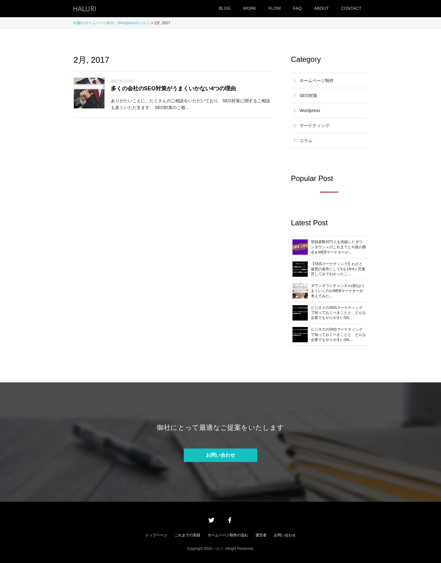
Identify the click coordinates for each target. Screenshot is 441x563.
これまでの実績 (187, 535)
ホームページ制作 (317, 80)
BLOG (225, 8)
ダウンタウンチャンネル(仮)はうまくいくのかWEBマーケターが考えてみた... (338, 290)
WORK (249, 8)
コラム (306, 140)
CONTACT (351, 8)
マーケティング (315, 125)
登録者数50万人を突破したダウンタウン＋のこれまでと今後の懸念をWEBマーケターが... (338, 247)
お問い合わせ (220, 455)
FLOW (275, 8)
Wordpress (310, 110)
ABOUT (321, 8)
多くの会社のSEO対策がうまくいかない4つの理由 (173, 88)
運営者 (260, 535)
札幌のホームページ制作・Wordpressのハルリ (112, 23)
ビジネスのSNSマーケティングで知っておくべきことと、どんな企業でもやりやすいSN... (338, 313)
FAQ (297, 8)
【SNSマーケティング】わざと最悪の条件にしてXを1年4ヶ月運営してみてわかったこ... (338, 269)
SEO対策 (308, 95)
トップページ (156, 535)
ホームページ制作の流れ (228, 535)
